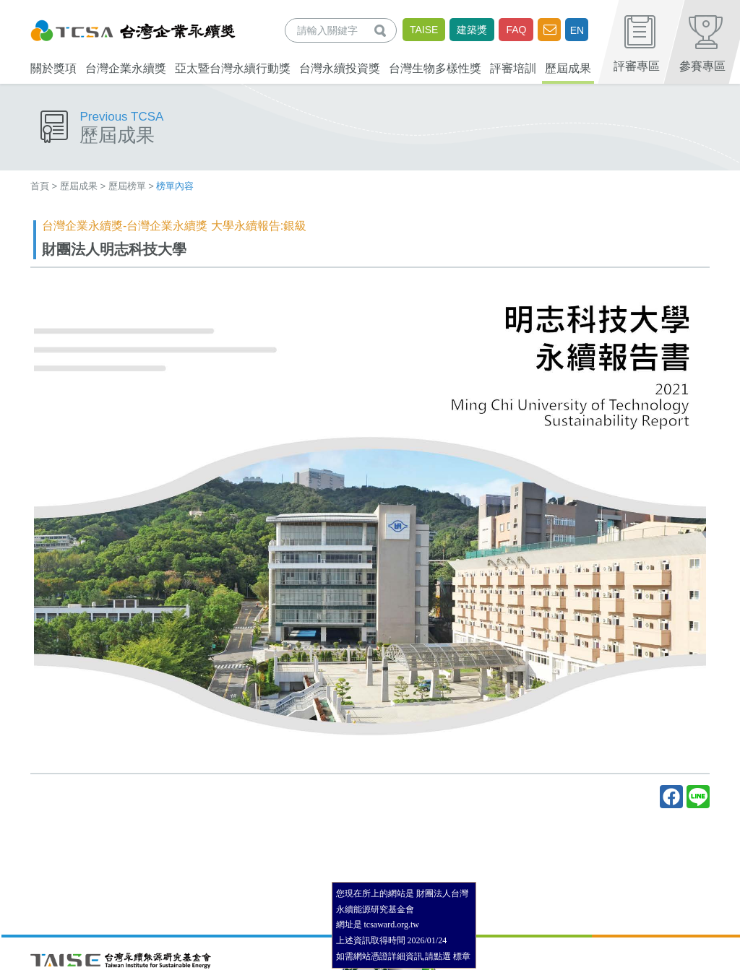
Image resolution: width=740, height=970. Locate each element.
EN (577, 30)
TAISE (424, 29)
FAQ (516, 29)
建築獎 (472, 29)
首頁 (39, 186)
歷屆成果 (79, 186)
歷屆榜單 (127, 186)
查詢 (383, 30)
